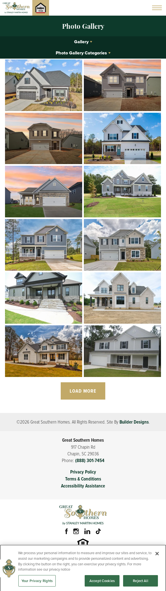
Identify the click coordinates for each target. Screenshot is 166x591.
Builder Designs (134, 422)
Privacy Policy (83, 472)
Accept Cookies (102, 582)
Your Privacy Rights (37, 582)
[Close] (157, 555)
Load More (83, 391)
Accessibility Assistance (83, 485)
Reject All (140, 582)
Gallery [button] (81, 42)
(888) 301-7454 (89, 460)
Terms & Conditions (83, 478)
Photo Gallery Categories (81, 53)
